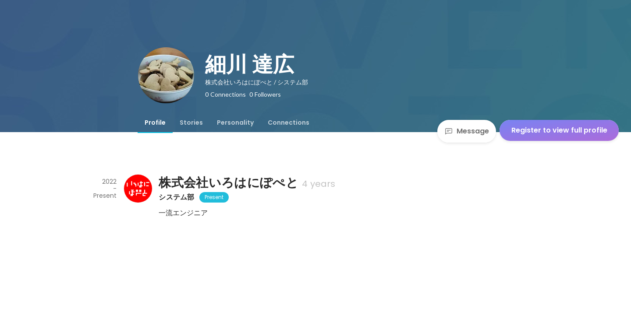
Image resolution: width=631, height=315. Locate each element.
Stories (191, 122)
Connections (288, 122)
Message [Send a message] (466, 131)
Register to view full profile (559, 130)
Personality (235, 122)
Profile (155, 122)
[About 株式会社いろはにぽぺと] (138, 188)
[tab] (155, 122)
